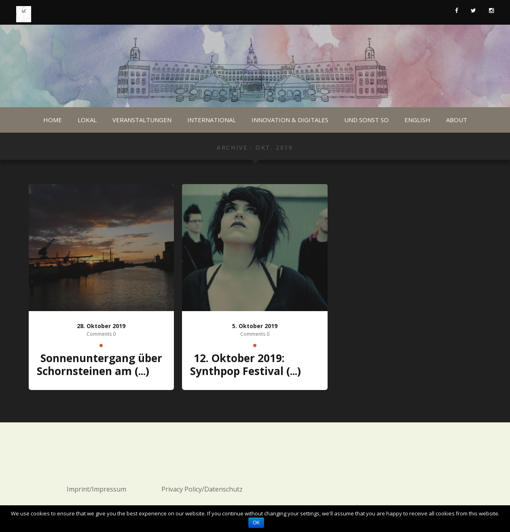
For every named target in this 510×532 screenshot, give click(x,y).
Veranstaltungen (141, 120)
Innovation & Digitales (290, 120)
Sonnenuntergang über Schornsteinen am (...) (99, 364)
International (211, 120)
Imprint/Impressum (96, 489)
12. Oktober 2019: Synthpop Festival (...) (245, 364)
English (417, 120)
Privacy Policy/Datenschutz (202, 489)
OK (256, 523)
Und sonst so (366, 120)
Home (52, 120)
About (456, 120)
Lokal (87, 120)
